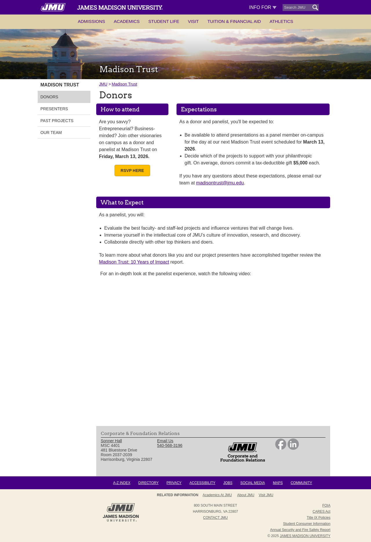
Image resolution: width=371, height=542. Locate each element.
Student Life (163, 21)
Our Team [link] (51, 132)
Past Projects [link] (57, 120)
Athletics (281, 21)
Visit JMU (266, 495)
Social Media (252, 483)
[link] (280, 448)
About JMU (245, 495)
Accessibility (202, 483)
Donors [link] (49, 97)
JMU (103, 84)
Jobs (227, 483)
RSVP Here (132, 170)
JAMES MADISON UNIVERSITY (305, 536)
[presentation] (213, 353)
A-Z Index (121, 483)
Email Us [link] (165, 440)
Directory (148, 483)
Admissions (91, 21)
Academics (127, 21)
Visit (193, 21)
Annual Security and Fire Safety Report (300, 530)
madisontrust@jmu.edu (220, 182)
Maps (278, 483)
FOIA (326, 505)
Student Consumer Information (306, 524)
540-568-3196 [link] (169, 445)
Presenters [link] (54, 108)
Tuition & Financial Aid (234, 21)
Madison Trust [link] (60, 84)
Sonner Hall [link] (111, 440)
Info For (263, 7)
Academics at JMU (217, 495)
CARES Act (321, 512)
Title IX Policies (318, 518)
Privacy (174, 483)
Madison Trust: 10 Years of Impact (134, 262)
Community (301, 483)
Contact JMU (215, 518)
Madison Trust (124, 84)
